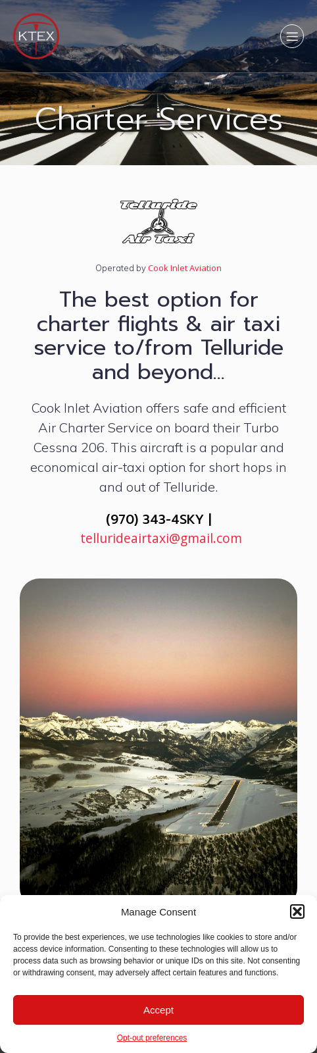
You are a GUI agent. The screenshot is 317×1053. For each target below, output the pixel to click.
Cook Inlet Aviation (184, 268)
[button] (297, 911)
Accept (158, 1009)
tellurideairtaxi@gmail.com (161, 538)
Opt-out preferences (152, 1037)
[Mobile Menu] (292, 36)
